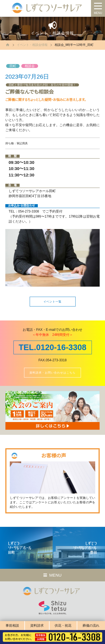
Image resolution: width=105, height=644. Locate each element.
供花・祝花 (63, 626)
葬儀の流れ (91, 626)
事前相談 (12, 626)
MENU (98, 13)
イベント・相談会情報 (32, 44)
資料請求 (37, 626)
